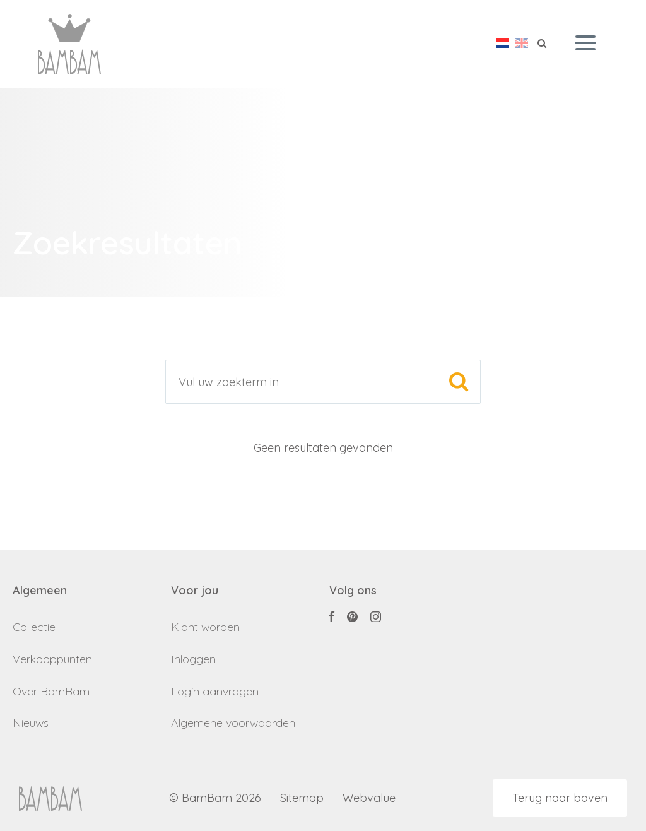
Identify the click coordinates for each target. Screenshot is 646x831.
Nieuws (31, 723)
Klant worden (205, 627)
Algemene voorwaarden (233, 723)
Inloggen (193, 659)
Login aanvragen (215, 691)
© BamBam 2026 (215, 798)
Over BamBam (51, 691)
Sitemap (302, 798)
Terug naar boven (560, 798)
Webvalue (369, 798)
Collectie (34, 627)
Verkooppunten (52, 659)
